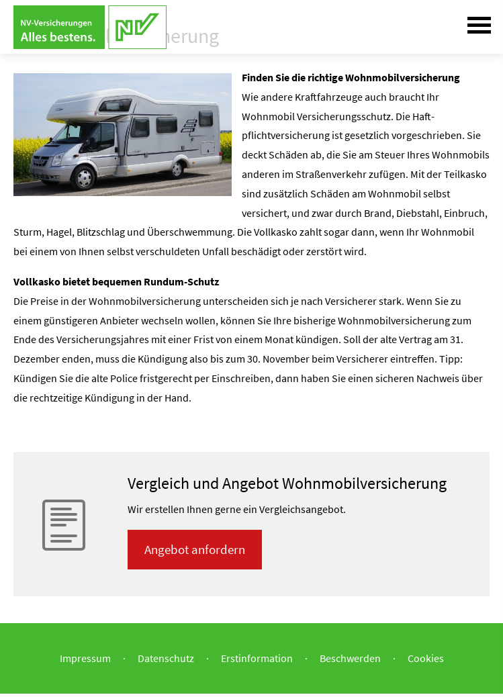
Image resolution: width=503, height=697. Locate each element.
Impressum (85, 658)
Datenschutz (166, 658)
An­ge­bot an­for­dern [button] (194, 549)
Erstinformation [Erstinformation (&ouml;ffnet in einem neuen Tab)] (257, 658)
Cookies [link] (426, 658)
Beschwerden (350, 658)
